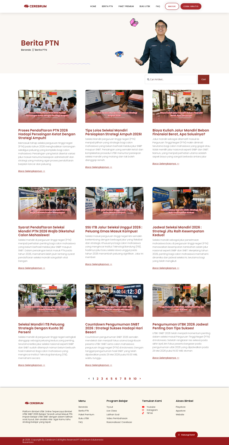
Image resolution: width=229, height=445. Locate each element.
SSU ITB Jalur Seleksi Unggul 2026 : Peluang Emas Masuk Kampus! (113, 229)
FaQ (158, 6)
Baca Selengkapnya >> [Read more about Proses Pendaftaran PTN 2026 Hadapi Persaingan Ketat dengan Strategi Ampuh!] (31, 171)
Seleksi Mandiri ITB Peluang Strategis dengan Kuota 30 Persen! (41, 328)
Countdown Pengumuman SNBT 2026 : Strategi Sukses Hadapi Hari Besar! (114, 328)
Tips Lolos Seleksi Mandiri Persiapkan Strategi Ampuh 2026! (113, 132)
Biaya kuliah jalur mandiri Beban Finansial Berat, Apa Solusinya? (180, 132)
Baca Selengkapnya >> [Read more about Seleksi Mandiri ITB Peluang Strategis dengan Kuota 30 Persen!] (31, 365)
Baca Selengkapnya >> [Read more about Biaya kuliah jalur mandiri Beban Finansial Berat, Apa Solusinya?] (165, 164)
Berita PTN (107, 6)
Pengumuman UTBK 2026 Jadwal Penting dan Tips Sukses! (180, 326)
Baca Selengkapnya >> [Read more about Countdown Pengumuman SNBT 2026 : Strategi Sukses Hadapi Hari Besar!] (98, 365)
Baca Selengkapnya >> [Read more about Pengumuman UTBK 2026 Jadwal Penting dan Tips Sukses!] (165, 358)
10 (135, 379)
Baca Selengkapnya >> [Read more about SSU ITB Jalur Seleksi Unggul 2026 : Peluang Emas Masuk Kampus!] (98, 264)
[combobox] (171, 79)
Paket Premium (126, 6)
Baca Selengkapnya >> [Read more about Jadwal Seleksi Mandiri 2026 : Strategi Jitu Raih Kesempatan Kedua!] (165, 268)
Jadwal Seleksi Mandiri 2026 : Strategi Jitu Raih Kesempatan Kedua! (178, 231)
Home (93, 6)
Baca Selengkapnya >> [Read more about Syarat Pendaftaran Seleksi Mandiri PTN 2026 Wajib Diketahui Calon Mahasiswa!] (31, 268)
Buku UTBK (145, 6)
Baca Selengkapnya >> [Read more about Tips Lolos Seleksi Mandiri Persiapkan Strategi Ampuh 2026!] (98, 167)
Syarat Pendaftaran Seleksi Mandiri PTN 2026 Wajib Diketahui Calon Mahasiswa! (46, 231)
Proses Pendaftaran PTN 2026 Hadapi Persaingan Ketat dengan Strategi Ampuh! (46, 134)
